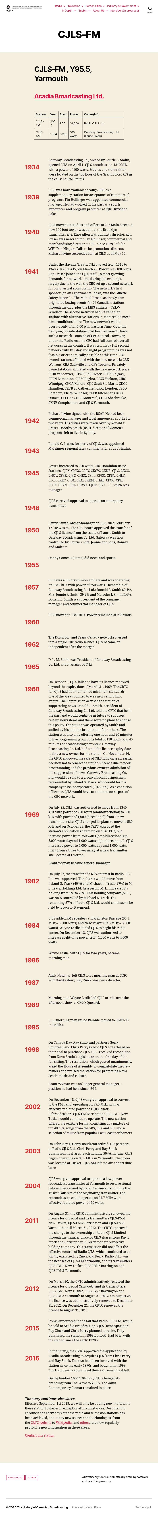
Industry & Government (121, 6)
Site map (32, 1478)
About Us (98, 10)
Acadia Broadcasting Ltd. (69, 96)
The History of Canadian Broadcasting (42, 1507)
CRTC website (41, 1423)
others (85, 1423)
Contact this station (39, 1435)
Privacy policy (15, 1478)
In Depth (67, 10)
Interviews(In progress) (124, 10)
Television (74, 6)
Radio (58, 6)
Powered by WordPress (86, 1507)
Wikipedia (64, 1423)
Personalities (94, 6)
